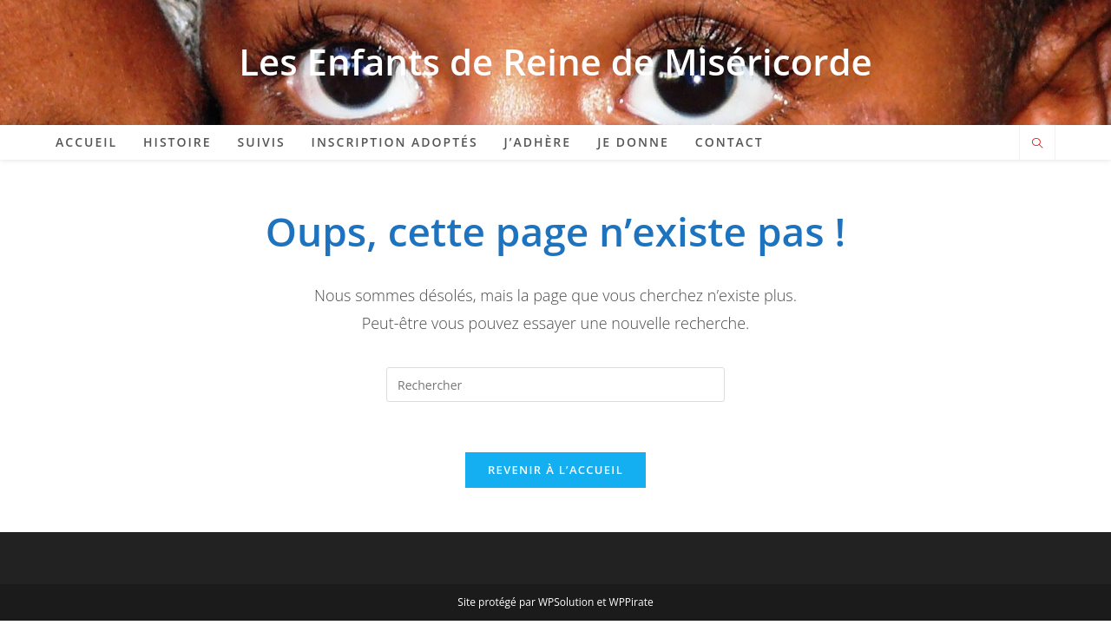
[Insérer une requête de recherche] (555, 384)
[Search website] (1037, 144)
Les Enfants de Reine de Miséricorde (555, 61)
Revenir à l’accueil (555, 472)
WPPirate (631, 604)
